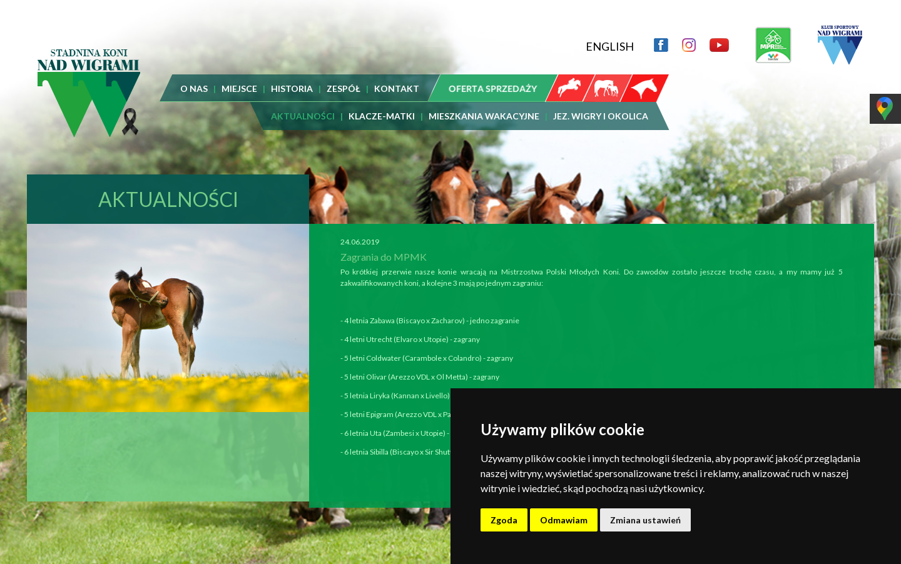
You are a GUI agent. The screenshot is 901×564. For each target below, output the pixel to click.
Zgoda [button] (504, 520)
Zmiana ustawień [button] (645, 520)
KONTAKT (396, 88)
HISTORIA (292, 88)
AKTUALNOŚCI (303, 116)
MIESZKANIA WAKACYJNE (484, 116)
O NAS (194, 88)
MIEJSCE (239, 88)
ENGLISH (610, 46)
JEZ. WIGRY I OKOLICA (600, 116)
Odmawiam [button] (564, 520)
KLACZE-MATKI (382, 116)
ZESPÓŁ (343, 88)
